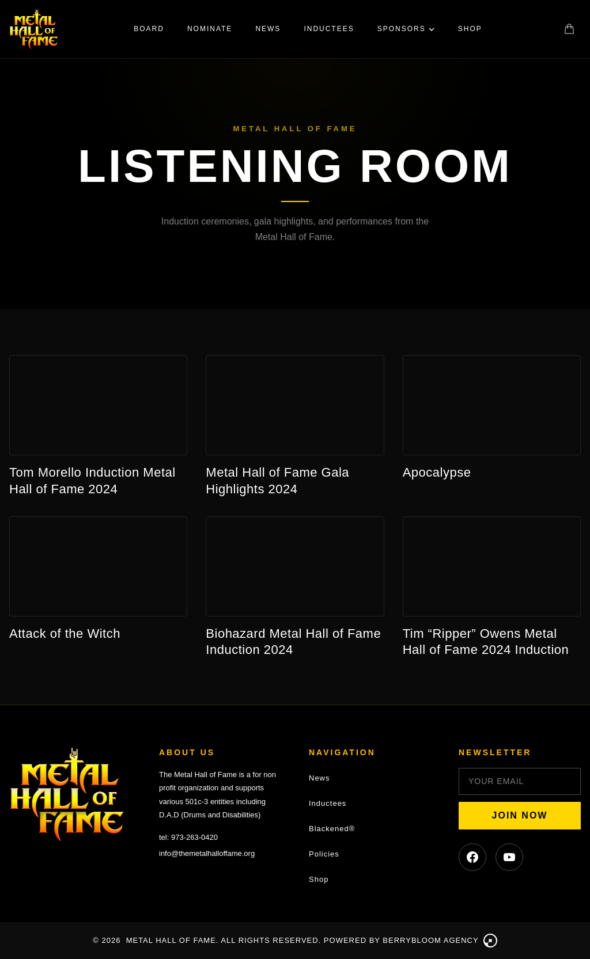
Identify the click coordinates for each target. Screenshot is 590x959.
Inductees (329, 29)
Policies (324, 854)
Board (149, 29)
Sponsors (406, 29)
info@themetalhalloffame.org (207, 853)
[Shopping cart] (569, 28)
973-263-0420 (194, 837)
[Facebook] (472, 857)
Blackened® (332, 828)
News (268, 29)
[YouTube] (509, 857)
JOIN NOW (520, 815)
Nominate (209, 29)
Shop (470, 29)
